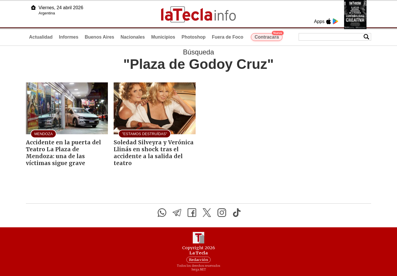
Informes (69, 37)
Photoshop (194, 37)
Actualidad (41, 37)
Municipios (163, 37)
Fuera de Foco (227, 37)
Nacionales (133, 37)
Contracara (269, 36)
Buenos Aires (99, 37)
